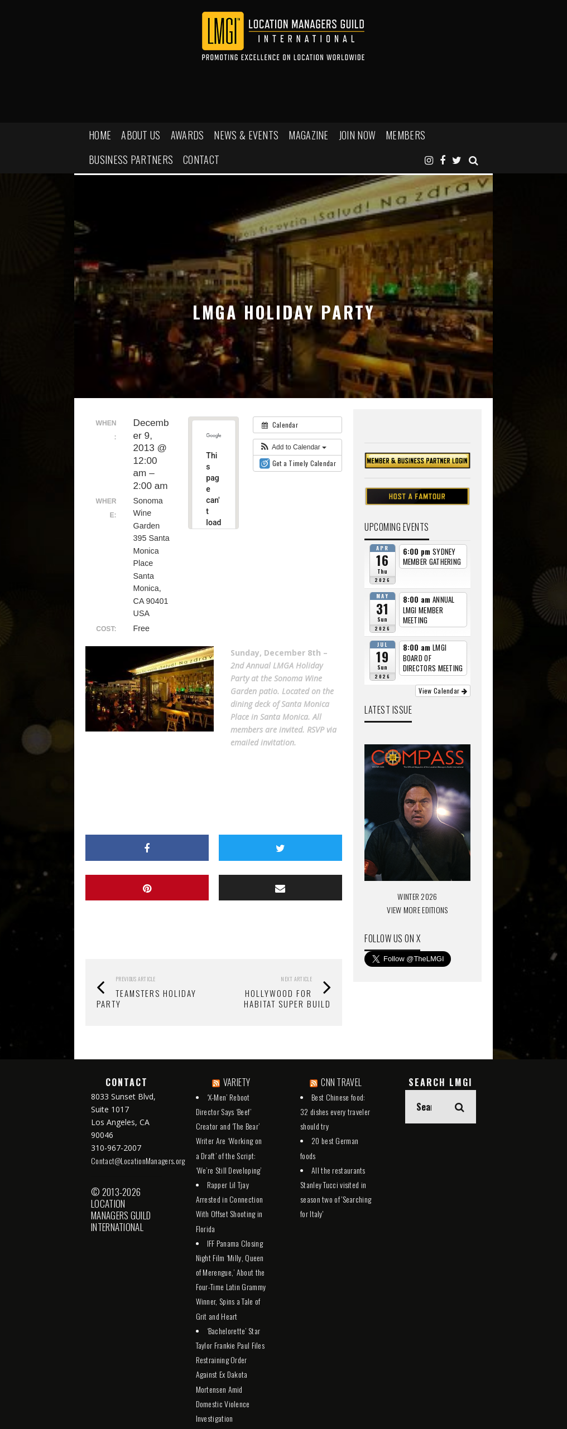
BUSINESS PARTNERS (131, 159)
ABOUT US (140, 135)
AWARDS (187, 135)
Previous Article (136, 979)
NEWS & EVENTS (246, 135)
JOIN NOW (357, 135)
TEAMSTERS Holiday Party (146, 998)
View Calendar (443, 690)
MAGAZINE (308, 135)
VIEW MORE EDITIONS (417, 909)
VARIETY (237, 1082)
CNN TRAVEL (341, 1082)
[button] (292, 447)
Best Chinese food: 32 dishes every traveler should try (335, 1111)
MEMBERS (405, 135)
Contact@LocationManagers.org (138, 1160)
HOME (100, 135)
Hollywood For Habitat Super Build (287, 998)
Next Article (296, 979)
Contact (201, 159)
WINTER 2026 (417, 896)
